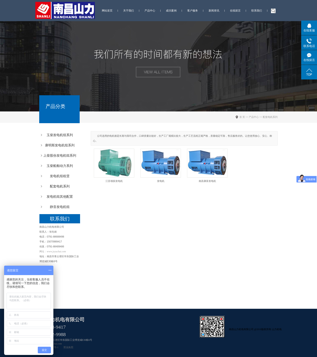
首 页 (242, 117)
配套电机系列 (60, 186)
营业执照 (68, 347)
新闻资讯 (214, 10)
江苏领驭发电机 (114, 181)
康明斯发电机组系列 (60, 145)
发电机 (160, 181)
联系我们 (256, 10)
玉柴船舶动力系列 (60, 166)
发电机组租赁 (60, 176)
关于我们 (128, 10)
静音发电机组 (60, 207)
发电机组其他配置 (60, 196)
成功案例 (171, 10)
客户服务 (192, 10)
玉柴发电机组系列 (60, 135)
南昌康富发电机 (207, 181)
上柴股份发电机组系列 (59, 155)
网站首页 (107, 10)
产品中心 (150, 10)
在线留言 (235, 10)
